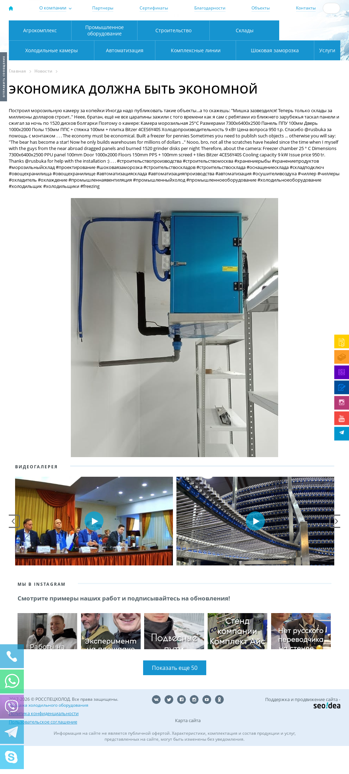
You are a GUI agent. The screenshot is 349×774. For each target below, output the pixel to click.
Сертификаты (154, 8)
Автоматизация (50, 78)
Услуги (323, 78)
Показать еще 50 (174, 696)
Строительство (173, 58)
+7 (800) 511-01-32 (309, 29)
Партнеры (102, 8)
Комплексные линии (145, 78)
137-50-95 (309, 23)
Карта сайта (188, 748)
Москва (107, 28)
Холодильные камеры (310, 58)
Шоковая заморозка (252, 78)
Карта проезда (122, 43)
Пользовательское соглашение (43, 750)
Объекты (260, 8)
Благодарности (210, 8)
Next (336, 549)
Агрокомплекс (40, 58)
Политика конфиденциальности (44, 741)
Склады (245, 58)
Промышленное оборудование (104, 58)
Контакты (306, 8)
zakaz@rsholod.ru (312, 35)
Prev (13, 549)
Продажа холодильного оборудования (48, 733)
